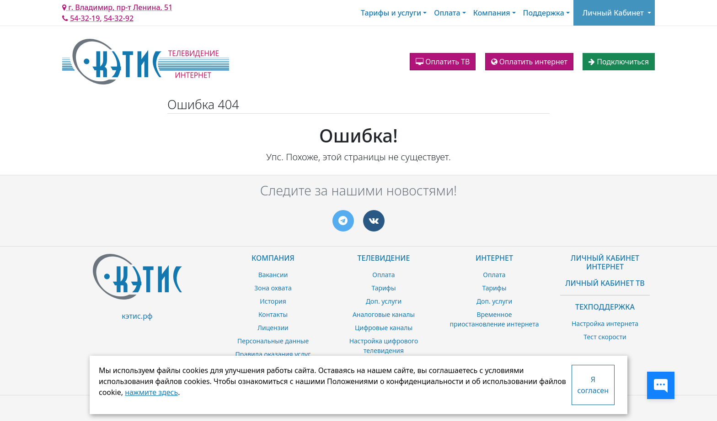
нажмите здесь (151, 392)
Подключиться (619, 62)
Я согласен (593, 384)
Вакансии (273, 274)
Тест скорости (604, 336)
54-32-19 (85, 18)
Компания (491, 13)
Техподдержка (605, 307)
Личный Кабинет (613, 13)
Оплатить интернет (529, 62)
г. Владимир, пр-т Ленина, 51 (117, 7)
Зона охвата (272, 288)
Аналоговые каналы (384, 314)
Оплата (447, 13)
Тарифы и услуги (391, 13)
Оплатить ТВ (443, 62)
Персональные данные (273, 341)
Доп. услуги (383, 301)
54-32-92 (119, 18)
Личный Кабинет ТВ (605, 283)
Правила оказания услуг (273, 354)
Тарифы (383, 288)
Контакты (273, 314)
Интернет (494, 258)
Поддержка (543, 13)
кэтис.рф (137, 316)
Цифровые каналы (383, 327)
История (273, 301)
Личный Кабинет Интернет (605, 262)
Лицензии (273, 327)
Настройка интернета (605, 323)
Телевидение (384, 258)
